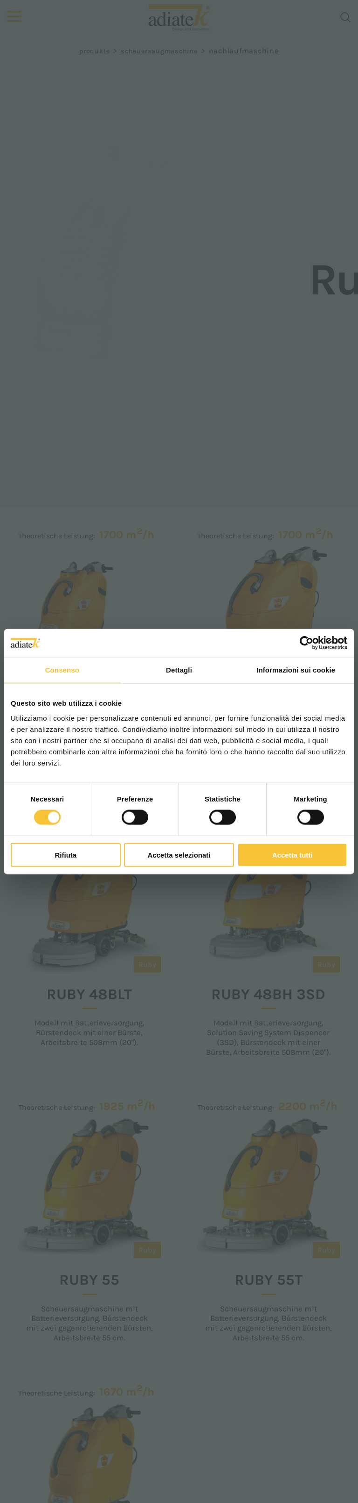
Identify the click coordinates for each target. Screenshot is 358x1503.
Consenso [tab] (62, 670)
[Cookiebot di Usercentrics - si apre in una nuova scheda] (306, 643)
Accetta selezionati (178, 855)
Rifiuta (65, 855)
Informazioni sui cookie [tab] (295, 670)
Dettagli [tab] (179, 670)
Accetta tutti (292, 855)
